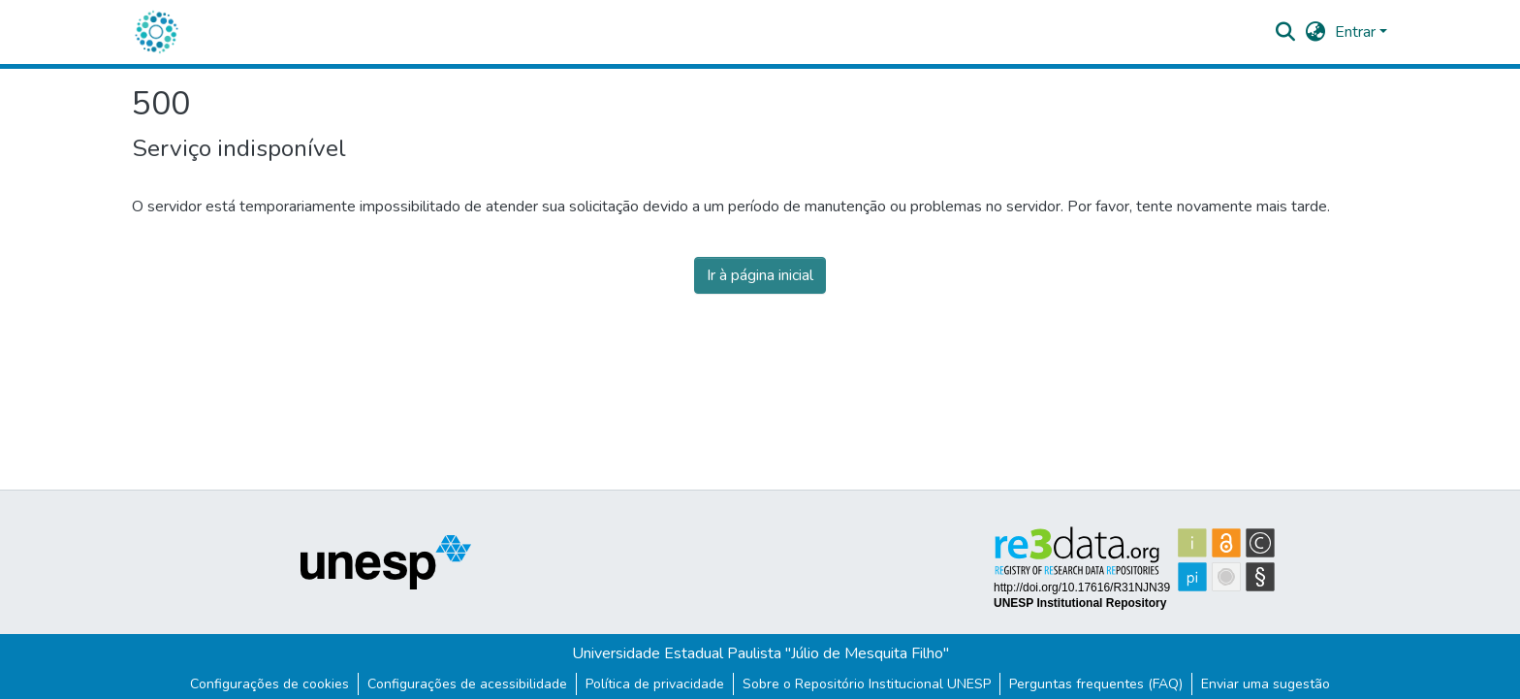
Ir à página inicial (760, 275)
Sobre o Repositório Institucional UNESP (867, 684)
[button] (156, 32)
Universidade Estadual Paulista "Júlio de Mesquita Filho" (760, 653)
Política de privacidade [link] (655, 684)
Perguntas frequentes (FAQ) (1096, 684)
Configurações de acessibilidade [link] (467, 684)
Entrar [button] (1357, 32)
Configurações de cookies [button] (269, 684)
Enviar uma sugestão (1265, 684)
